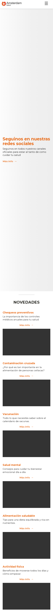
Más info (10, 161)
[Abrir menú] (46, 3)
